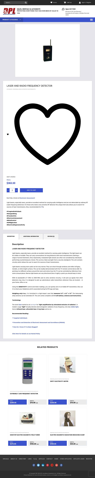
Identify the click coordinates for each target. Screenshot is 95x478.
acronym (33, 304)
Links (30, 459)
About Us (14, 459)
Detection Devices (14, 391)
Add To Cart (31, 190)
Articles (42, 459)
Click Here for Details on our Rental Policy (26, 333)
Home (56, 459)
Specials (6, 459)
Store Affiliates (66, 459)
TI (41, 207)
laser (20, 304)
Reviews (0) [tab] (51, 236)
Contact (49, 459)
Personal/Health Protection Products (24, 89)
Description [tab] (11, 236)
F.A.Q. (35, 459)
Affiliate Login (78, 459)
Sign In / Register (86, 2)
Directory (22, 459)
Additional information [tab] (31, 236)
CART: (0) (69, 3)
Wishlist (55, 3)
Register (89, 459)
